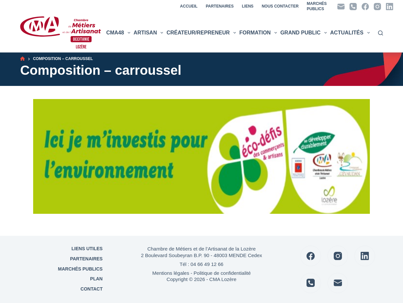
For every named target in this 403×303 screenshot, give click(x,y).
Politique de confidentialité (222, 273)
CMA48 (119, 33)
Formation (259, 33)
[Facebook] (365, 6)
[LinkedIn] (389, 6)
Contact (90, 289)
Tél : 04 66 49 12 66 (201, 264)
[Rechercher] (380, 32)
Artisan (149, 33)
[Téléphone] (353, 6)
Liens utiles (86, 248)
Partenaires (220, 6)
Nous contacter (280, 6)
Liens (247, 6)
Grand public (304, 33)
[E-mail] (341, 6)
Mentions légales (170, 273)
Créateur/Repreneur (202, 33)
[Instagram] (377, 6)
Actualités (350, 33)
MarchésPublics (317, 6)
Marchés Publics (80, 269)
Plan (96, 278)
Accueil (189, 6)
